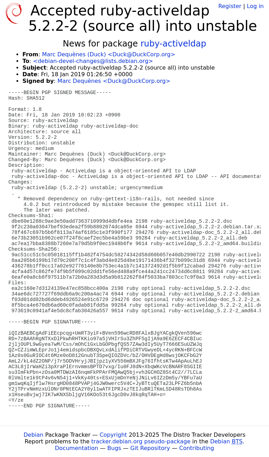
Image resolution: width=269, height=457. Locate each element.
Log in (255, 6)
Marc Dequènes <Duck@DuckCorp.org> (113, 81)
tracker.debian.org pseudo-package (141, 441)
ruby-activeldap (173, 44)
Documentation (76, 448)
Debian (33, 434)
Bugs (114, 448)
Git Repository (150, 448)
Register (229, 6)
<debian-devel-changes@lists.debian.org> (93, 61)
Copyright (113, 434)
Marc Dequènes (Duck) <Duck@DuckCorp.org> (108, 54)
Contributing (196, 448)
